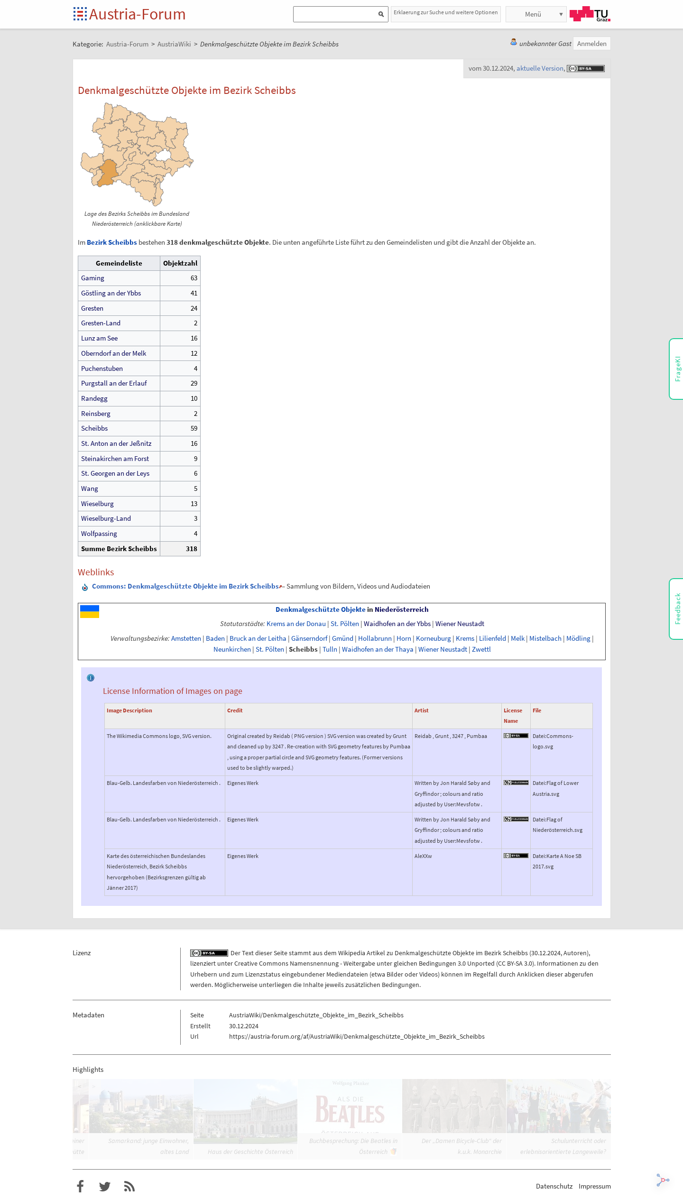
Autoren (575, 953)
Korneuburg (433, 638)
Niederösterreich (402, 609)
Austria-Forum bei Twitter (104, 1186)
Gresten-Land (100, 322)
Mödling (578, 638)
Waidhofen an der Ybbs (397, 623)
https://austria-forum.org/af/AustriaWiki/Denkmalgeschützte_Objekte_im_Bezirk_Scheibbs (357, 1036)
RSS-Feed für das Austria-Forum (129, 1186)
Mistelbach (545, 638)
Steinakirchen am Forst (115, 458)
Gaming (92, 277)
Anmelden (592, 43)
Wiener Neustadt (459, 623)
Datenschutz (554, 1185)
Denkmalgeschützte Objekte (321, 609)
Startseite (81, 14)
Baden (215, 638)
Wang (89, 488)
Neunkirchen (232, 649)
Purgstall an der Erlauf (114, 382)
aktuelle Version (540, 68)
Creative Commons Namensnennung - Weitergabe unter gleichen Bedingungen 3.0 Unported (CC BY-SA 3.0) (384, 963)
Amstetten (186, 638)
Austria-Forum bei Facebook (80, 1186)
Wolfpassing (99, 533)
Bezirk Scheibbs (112, 242)
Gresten (92, 308)
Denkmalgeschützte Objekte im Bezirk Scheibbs (461, 953)
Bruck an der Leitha (258, 638)
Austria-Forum (137, 14)
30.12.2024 (546, 953)
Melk (518, 638)
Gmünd (342, 638)
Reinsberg (96, 413)
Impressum (595, 1185)
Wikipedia (351, 953)
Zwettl (481, 649)
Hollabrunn (375, 638)
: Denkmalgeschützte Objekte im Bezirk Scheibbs (185, 585)
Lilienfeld (492, 638)
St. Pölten (345, 623)
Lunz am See (99, 337)
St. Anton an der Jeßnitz (116, 443)
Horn (404, 638)
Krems (465, 638)
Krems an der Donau (296, 623)
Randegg (94, 398)
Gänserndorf (309, 638)
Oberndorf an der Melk (113, 353)
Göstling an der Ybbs (111, 292)
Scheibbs (94, 428)
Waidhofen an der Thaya (378, 649)
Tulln (330, 649)
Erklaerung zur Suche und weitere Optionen (446, 12)
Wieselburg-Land (106, 518)
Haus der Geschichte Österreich (250, 1151)
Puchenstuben (102, 368)
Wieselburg (97, 503)
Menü (533, 13)
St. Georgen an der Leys (115, 473)
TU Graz (590, 13)
